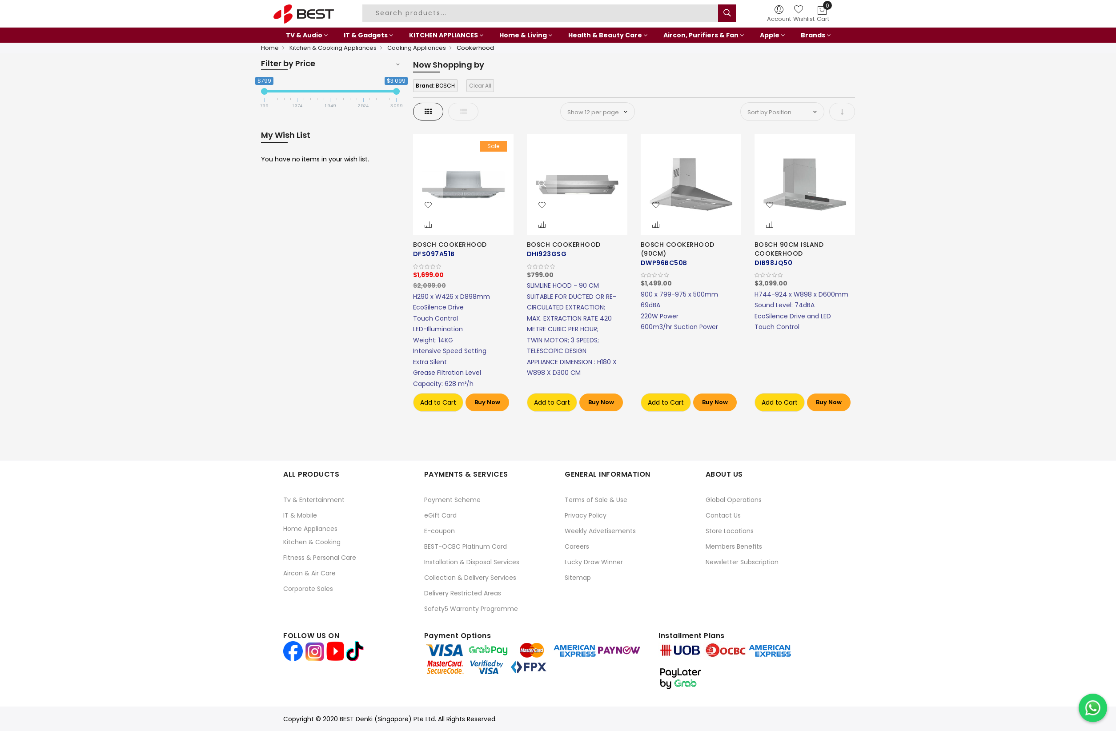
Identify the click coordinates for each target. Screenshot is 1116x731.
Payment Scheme (452, 499)
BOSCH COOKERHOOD (450, 244)
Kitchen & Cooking (312, 542)
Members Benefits (734, 546)
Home (270, 48)
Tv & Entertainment (314, 499)
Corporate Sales (308, 588)
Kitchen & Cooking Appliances (333, 48)
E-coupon (439, 530)
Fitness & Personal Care (319, 557)
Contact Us (723, 515)
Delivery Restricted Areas (462, 593)
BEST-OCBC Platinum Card (465, 546)
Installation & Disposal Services (471, 562)
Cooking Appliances (416, 48)
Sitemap (578, 577)
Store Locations (730, 530)
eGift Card (440, 515)
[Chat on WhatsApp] (1093, 708)
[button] (428, 205)
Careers (577, 546)
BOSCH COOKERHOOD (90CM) (678, 249)
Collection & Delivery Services (470, 577)
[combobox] (541, 13)
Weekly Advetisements (600, 530)
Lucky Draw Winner (594, 562)
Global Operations (734, 499)
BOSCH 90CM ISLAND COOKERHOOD (789, 249)
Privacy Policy (585, 515)
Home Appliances (310, 528)
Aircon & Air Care (309, 573)
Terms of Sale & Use (596, 499)
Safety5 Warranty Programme (471, 608)
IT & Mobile (300, 515)
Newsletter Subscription (742, 562)
